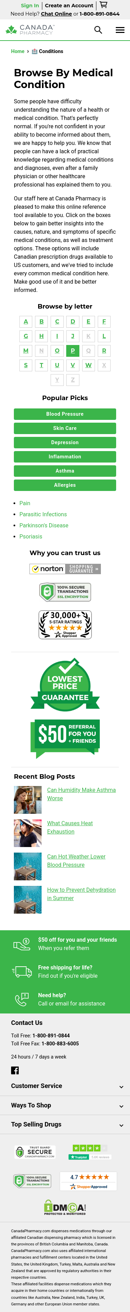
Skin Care (65, 428)
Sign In (30, 5)
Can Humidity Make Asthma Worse (65, 800)
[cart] (104, 5)
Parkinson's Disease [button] (43, 525)
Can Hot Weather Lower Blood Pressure (59, 866)
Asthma (65, 471)
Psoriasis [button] (30, 536)
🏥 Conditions (47, 51)
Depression (65, 443)
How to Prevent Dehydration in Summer (65, 900)
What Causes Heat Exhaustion (53, 833)
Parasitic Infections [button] (43, 514)
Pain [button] (24, 503)
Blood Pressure (65, 414)
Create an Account (69, 5)
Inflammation (65, 457)
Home (18, 51)
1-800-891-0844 (51, 1036)
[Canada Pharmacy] (30, 30)
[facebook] (15, 1069)
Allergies (65, 485)
